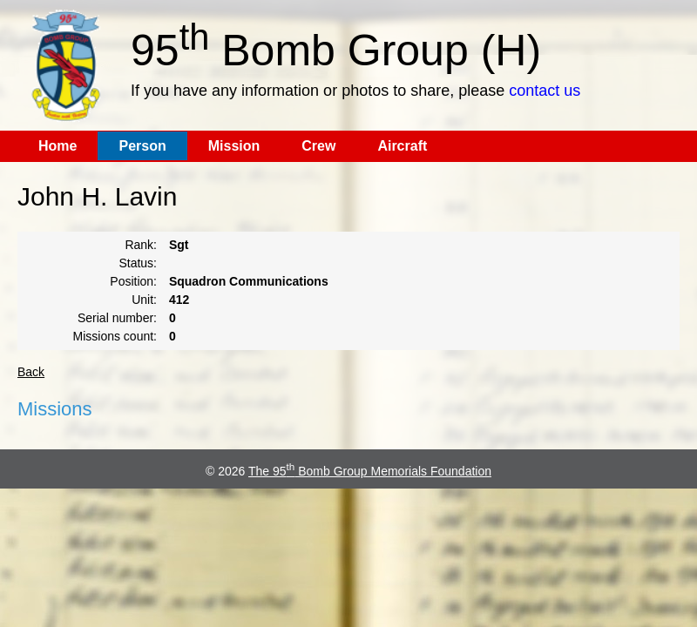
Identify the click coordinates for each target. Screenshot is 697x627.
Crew (318, 145)
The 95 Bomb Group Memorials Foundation (369, 471)
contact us (544, 90)
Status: (137, 263)
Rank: (141, 245)
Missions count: (115, 336)
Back (30, 372)
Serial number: (117, 318)
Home (57, 145)
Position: (133, 281)
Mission (234, 145)
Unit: (144, 300)
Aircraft (402, 145)
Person (142, 145)
